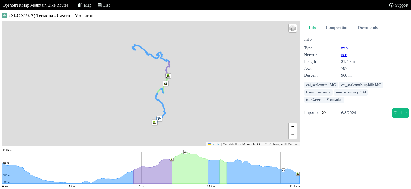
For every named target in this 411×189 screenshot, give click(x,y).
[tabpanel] (356, 78)
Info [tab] (312, 27)
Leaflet (214, 144)
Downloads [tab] (368, 27)
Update (400, 113)
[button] (166, 83)
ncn (344, 54)
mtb (344, 48)
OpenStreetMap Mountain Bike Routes (35, 5)
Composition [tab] (337, 27)
